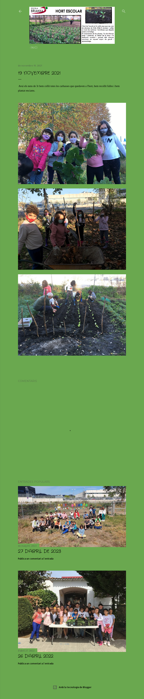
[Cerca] (124, 10)
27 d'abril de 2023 (39, 551)
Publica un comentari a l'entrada (35, 558)
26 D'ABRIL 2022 (35, 656)
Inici (34, 47)
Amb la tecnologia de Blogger (72, 687)
